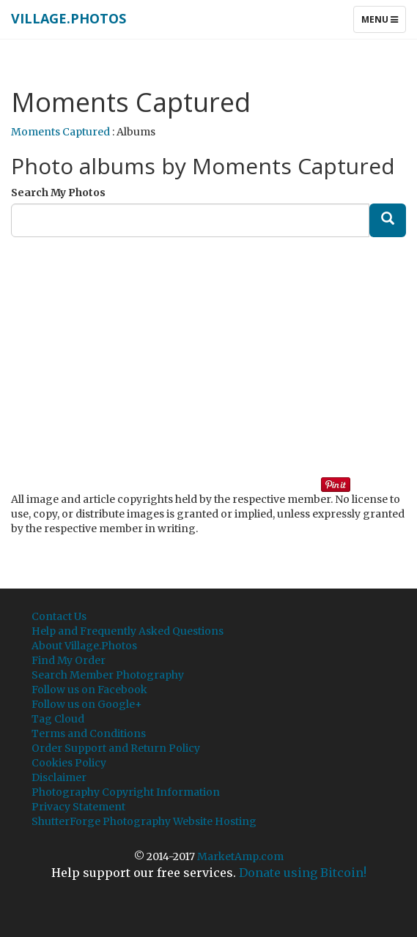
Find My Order (69, 660)
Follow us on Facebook (89, 689)
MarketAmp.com (240, 856)
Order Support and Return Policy (116, 748)
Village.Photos (68, 18)
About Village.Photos (84, 645)
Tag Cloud (58, 718)
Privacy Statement (78, 806)
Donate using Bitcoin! (302, 872)
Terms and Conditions (89, 733)
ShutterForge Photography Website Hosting (144, 821)
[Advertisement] (214, 349)
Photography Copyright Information (126, 792)
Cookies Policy (69, 762)
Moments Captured (60, 131)
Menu (383, 22)
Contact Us (59, 616)
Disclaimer (59, 777)
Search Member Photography (108, 675)
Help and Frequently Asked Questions (128, 631)
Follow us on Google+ (87, 704)
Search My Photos (58, 192)
